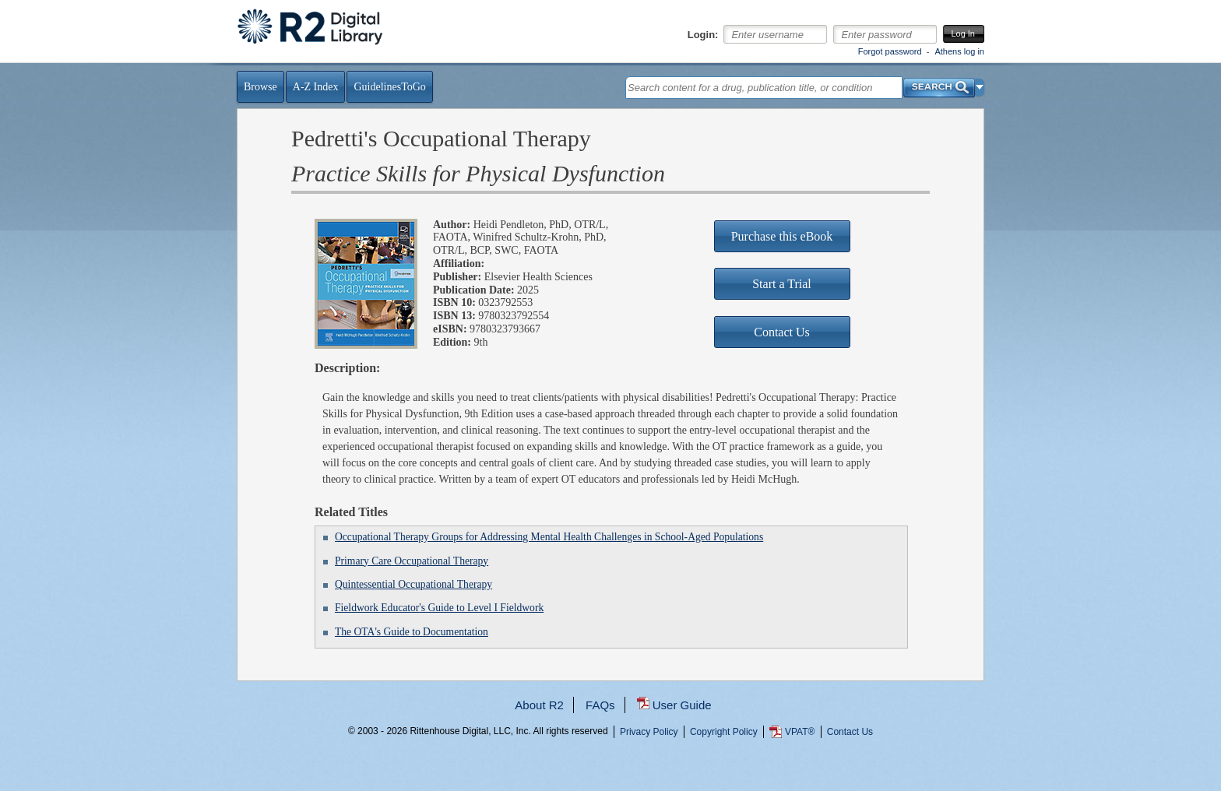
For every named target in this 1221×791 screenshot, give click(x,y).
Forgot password (890, 51)
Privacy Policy (649, 731)
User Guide (682, 705)
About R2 (539, 705)
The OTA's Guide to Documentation (411, 632)
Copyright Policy (724, 731)
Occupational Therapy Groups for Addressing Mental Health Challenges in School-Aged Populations (549, 537)
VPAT (800, 731)
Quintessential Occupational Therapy (413, 584)
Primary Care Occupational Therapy (411, 561)
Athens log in (959, 51)
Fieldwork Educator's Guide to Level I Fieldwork (439, 607)
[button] (980, 87)
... (611, 787)
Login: (703, 35)
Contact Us (850, 731)
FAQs (600, 705)
